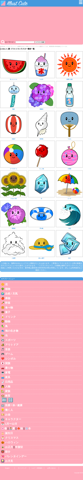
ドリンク (10, 316)
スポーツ (10, 340)
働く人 (9, 409)
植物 (7, 289)
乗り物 (9, 367)
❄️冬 (28, 428)
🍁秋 (20, 428)
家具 (7, 377)
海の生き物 (11, 330)
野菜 (7, 302)
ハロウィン (12, 442)
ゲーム (9, 353)
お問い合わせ (51, 468)
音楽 (7, 349)
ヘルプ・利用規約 (36, 468)
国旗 (7, 363)
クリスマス (12, 437)
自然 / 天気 (11, 293)
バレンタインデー (16, 456)
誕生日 (9, 433)
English (7, 468)
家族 (7, 391)
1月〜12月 (11, 423)
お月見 (9, 460)
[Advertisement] (41, 24)
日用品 (9, 381)
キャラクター (13, 419)
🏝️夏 (12, 428)
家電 (7, 372)
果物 (7, 298)
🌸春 (4, 428)
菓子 (7, 312)
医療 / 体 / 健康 (13, 405)
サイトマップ (22, 468)
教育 (7, 395)
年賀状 (19, 447)
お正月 (9, 447)
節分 (7, 451)
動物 (7, 321)
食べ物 (9, 307)
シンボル (10, 358)
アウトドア (12, 344)
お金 (7, 414)
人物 (7, 386)
